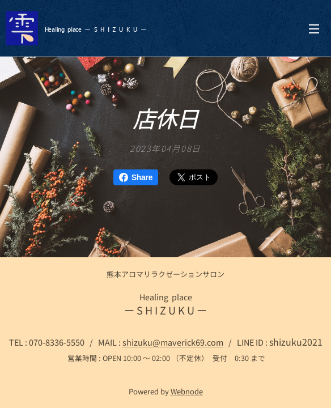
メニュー (314, 28)
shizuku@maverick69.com (172, 342)
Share (135, 177)
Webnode (187, 391)
